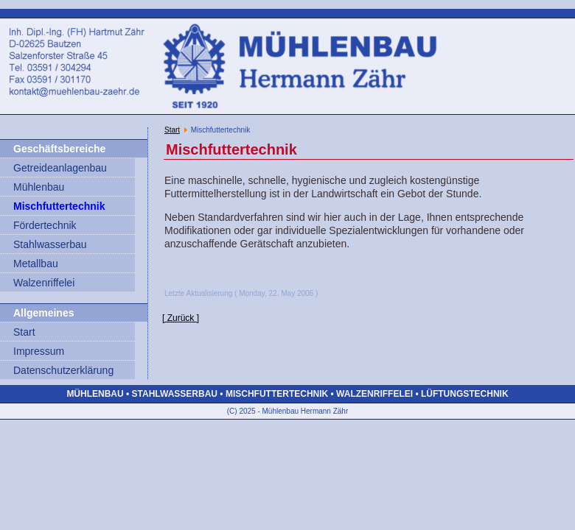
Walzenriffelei (43, 283)
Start (24, 332)
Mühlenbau (38, 187)
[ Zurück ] (180, 318)
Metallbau (35, 263)
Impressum (38, 351)
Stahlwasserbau (50, 244)
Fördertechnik (45, 225)
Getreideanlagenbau (60, 168)
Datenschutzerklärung (63, 370)
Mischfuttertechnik (59, 206)
